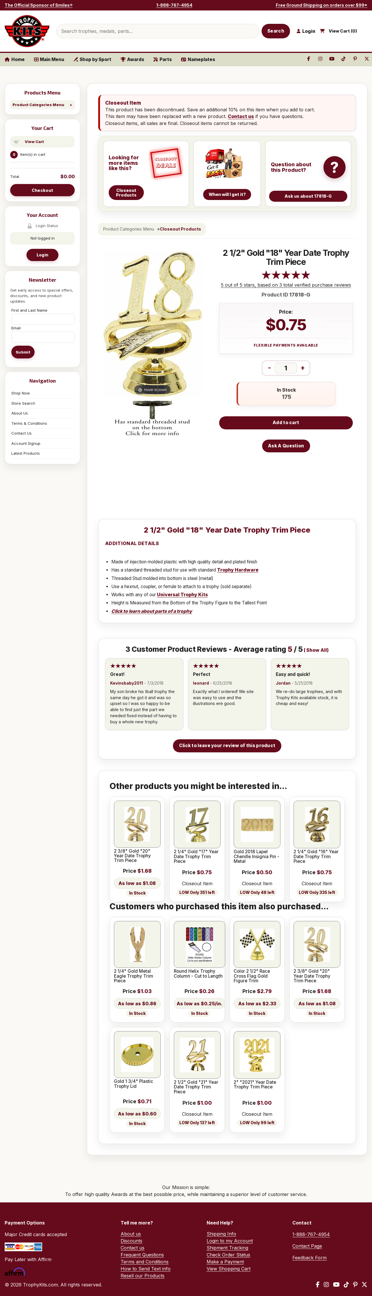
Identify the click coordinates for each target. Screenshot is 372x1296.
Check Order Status (228, 1255)
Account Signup (25, 443)
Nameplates (198, 59)
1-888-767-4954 (174, 5)
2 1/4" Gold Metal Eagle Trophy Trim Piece (133, 976)
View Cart (34, 141)
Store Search (23, 403)
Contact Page (307, 1246)
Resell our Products (142, 1276)
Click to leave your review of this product (227, 745)
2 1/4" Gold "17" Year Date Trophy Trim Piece (196, 856)
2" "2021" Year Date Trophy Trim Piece (255, 1085)
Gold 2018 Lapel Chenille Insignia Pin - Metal (256, 856)
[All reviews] (286, 278)
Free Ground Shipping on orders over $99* (321, 5)
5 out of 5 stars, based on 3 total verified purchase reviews (286, 285)
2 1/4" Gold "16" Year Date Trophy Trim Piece (316, 856)
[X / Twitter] (364, 1284)
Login (42, 254)
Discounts (131, 1241)
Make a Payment (225, 1262)
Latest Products (25, 453)
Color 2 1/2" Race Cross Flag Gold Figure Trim (252, 976)
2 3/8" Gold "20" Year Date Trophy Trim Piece (132, 856)
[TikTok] (346, 1284)
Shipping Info (221, 1234)
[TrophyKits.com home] (27, 31)
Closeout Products (180, 229)
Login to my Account (230, 1241)
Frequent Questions (142, 1255)
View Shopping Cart (229, 1269)
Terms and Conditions (145, 1262)
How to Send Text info (146, 1269)
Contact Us (21, 433)
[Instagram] (326, 1284)
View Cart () (343, 31)
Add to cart (286, 422)
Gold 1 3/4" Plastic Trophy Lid (133, 1084)
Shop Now (20, 393)
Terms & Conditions (29, 423)
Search (275, 31)
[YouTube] (336, 1284)
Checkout (42, 190)
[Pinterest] (355, 1284)
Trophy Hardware (237, 570)
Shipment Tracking (227, 1248)
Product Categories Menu (38, 104)
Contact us (241, 116)
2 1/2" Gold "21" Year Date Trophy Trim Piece (196, 1087)
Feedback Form (309, 1258)
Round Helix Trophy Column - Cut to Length (198, 974)
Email (16, 328)
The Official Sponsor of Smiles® (39, 5)
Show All (316, 650)
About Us (19, 413)
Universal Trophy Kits (182, 594)
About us (131, 1234)
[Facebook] (318, 1284)
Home (15, 59)
